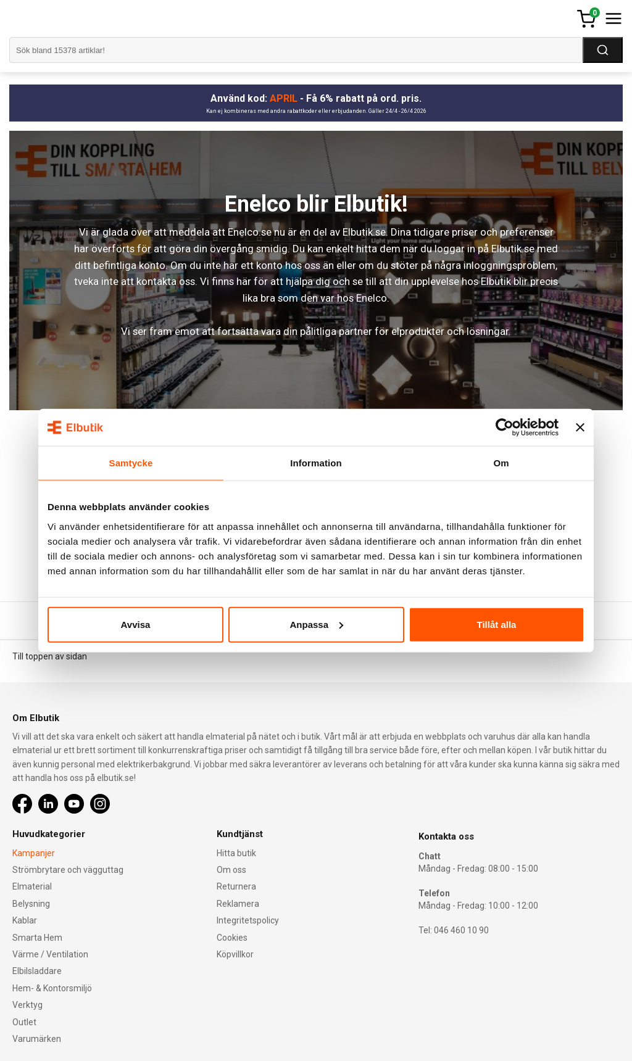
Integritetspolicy (248, 920)
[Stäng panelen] (580, 427)
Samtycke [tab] (131, 463)
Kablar (24, 920)
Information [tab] (316, 463)
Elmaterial (32, 886)
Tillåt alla (497, 624)
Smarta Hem (37, 938)
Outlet (24, 1022)
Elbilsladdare (37, 971)
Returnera (236, 886)
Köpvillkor (235, 954)
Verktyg (27, 1005)
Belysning (31, 904)
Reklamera (238, 904)
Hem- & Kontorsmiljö (52, 988)
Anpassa (316, 624)
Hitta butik (236, 853)
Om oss (231, 870)
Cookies (232, 938)
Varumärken (36, 1039)
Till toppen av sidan (49, 656)
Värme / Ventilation (50, 954)
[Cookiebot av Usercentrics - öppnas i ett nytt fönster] (505, 427)
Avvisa (136, 624)
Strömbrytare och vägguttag (67, 870)
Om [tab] (501, 463)
